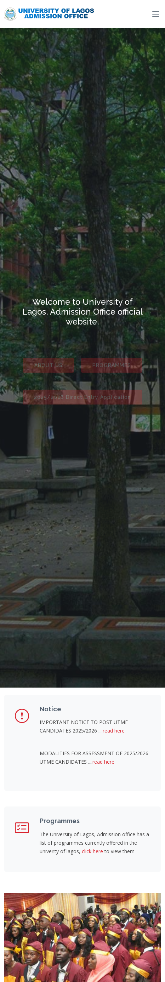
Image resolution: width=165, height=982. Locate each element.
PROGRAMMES (111, 368)
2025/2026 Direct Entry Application (82, 399)
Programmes (60, 821)
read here (114, 730)
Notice (50, 709)
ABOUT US (48, 368)
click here (92, 851)
